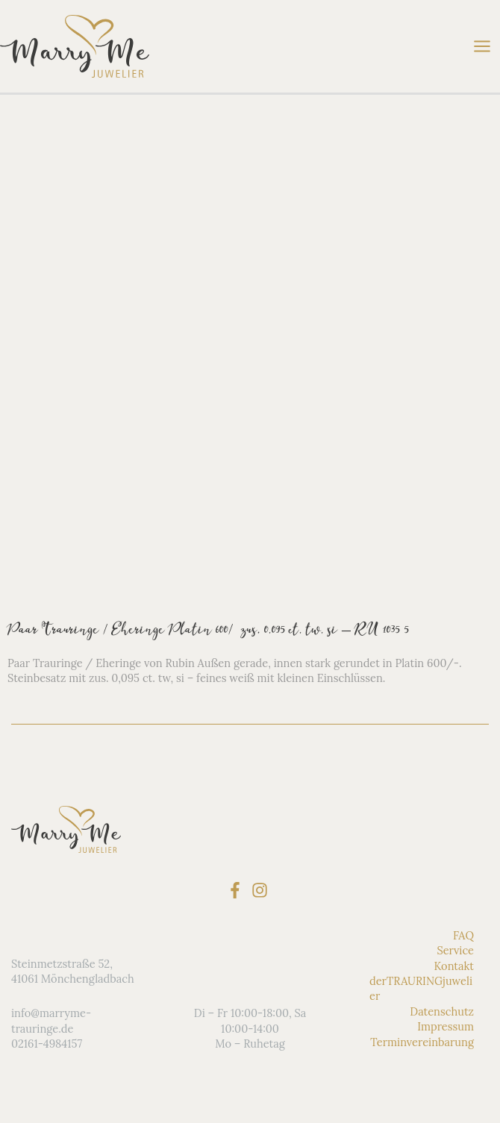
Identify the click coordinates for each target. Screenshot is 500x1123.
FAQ (463, 935)
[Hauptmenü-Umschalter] (482, 46)
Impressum (445, 1026)
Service (455, 950)
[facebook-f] (238, 890)
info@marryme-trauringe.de (51, 1020)
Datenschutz (442, 1011)
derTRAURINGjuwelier (420, 988)
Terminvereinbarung (422, 1042)
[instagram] (262, 890)
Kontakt (454, 966)
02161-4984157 (46, 1043)
